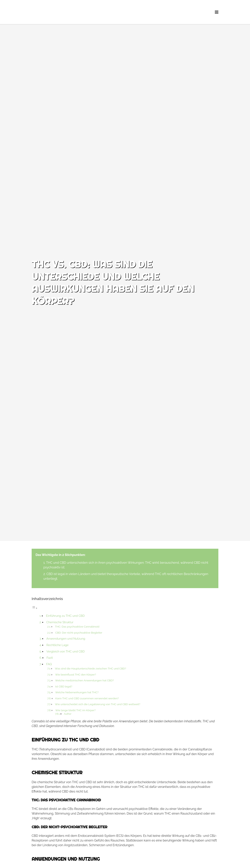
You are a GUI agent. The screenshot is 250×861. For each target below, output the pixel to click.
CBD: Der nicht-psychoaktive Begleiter (78, 632)
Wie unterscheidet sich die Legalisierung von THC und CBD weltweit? (97, 704)
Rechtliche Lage (57, 645)
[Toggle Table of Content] (35, 608)
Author (67, 713)
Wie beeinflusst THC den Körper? (75, 674)
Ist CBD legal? (63, 686)
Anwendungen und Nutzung (65, 638)
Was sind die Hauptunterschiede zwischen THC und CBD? (90, 668)
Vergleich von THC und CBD (65, 651)
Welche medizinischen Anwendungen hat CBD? (84, 680)
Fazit (49, 658)
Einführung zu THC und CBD (65, 616)
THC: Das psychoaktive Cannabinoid (77, 626)
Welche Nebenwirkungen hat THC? (76, 692)
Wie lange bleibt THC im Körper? (75, 710)
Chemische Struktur (59, 622)
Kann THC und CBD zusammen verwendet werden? (87, 698)
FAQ (49, 664)
